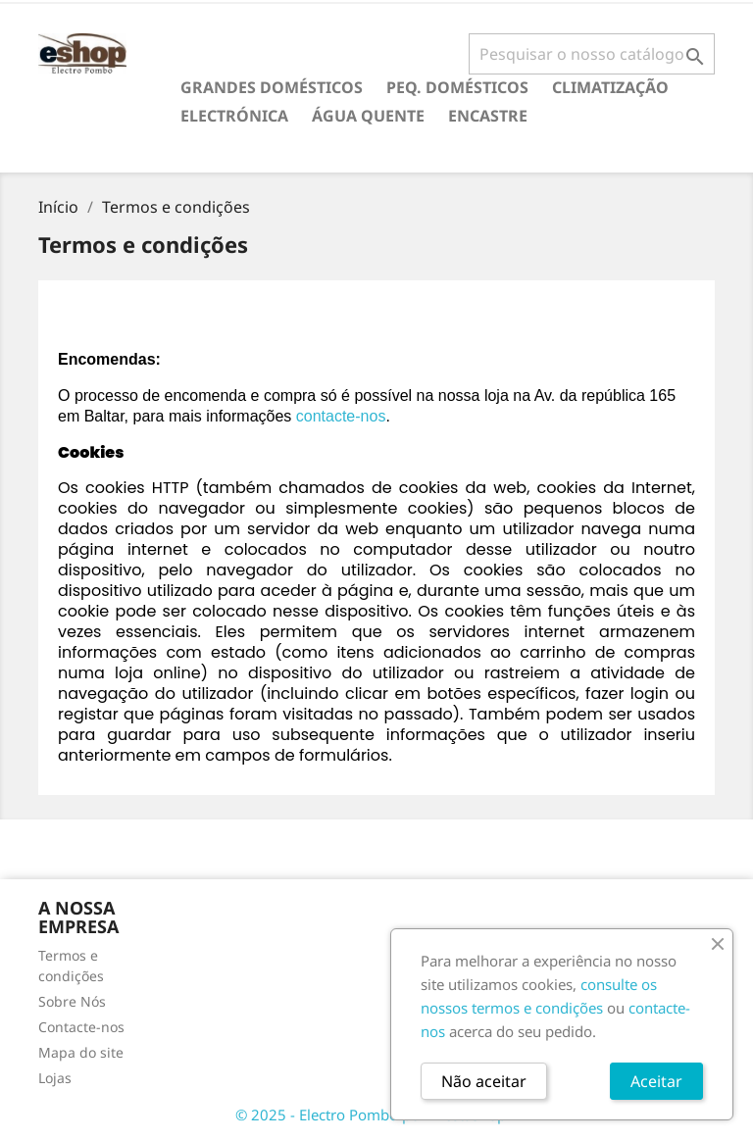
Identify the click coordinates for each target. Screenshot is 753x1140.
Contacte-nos (81, 1026)
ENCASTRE (487, 115)
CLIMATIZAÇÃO (610, 87)
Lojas (55, 1077)
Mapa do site (81, 1052)
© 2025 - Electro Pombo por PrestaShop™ (376, 1114)
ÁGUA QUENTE (368, 115)
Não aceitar (484, 1081)
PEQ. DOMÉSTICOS (457, 87)
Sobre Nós (72, 1001)
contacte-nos (341, 416)
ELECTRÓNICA (234, 115)
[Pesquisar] (592, 53)
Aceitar (656, 1081)
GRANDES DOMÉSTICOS (271, 87)
